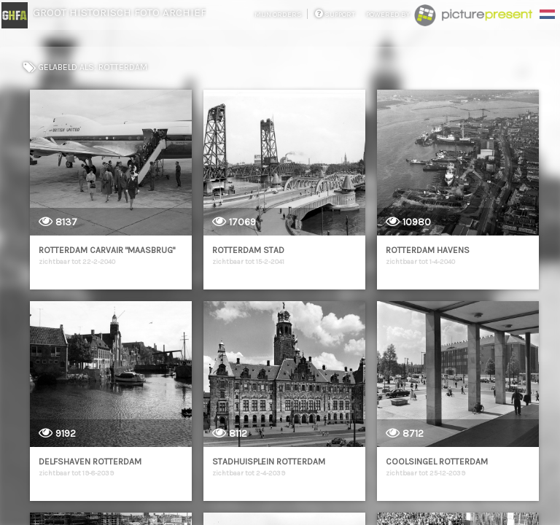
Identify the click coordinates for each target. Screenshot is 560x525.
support (335, 14)
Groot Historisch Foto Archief (119, 12)
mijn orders (278, 14)
